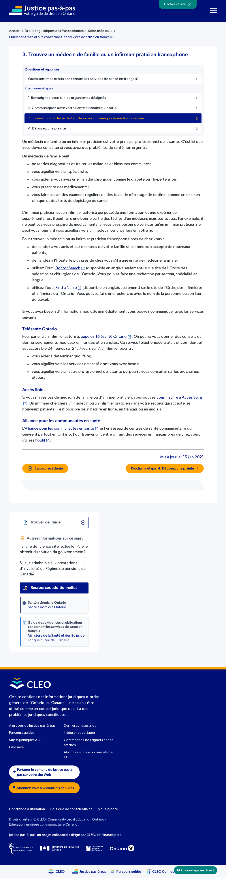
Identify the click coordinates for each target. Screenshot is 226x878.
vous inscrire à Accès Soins (179, 397)
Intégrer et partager (79, 733)
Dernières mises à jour (81, 726)
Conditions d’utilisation (27, 809)
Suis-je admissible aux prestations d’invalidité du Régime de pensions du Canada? (53, 568)
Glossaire (16, 747)
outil (41, 440)
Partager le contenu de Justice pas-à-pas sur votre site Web (43, 772)
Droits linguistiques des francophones (54, 31)
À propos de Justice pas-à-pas (32, 726)
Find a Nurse (66, 288)
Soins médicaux (100, 31)
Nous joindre (108, 809)
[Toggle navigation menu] (213, 10)
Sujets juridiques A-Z (25, 740)
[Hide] (189, 4)
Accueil (14, 31)
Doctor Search (67, 268)
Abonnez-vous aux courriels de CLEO (43, 787)
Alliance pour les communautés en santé (59, 429)
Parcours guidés (21, 733)
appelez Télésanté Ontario (104, 337)
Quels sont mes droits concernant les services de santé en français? (61, 37)
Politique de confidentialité (71, 809)
